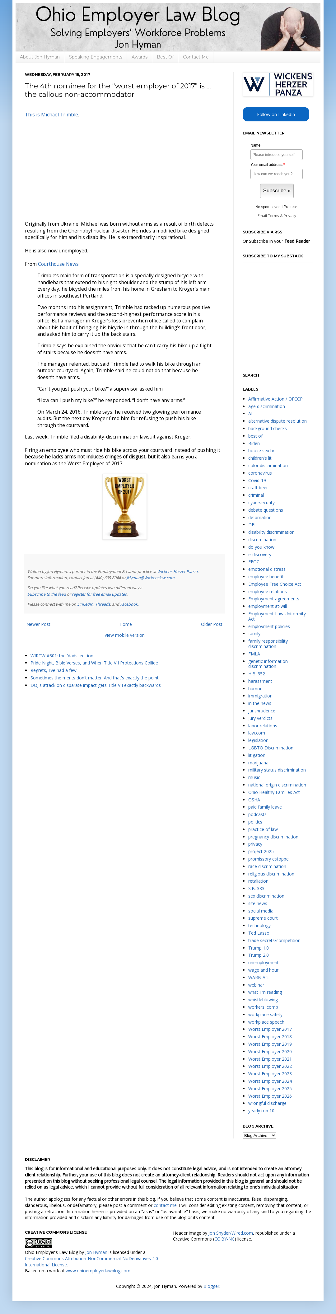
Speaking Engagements (95, 57)
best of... (256, 436)
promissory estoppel (269, 859)
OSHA (254, 800)
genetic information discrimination (268, 663)
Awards (139, 57)
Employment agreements (273, 599)
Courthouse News (58, 264)
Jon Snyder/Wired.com (230, 1233)
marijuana (258, 763)
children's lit (260, 458)
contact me (165, 1205)
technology (259, 925)
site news (257, 903)
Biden (254, 443)
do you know (261, 547)
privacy (255, 844)
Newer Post (38, 624)
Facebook (129, 604)
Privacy (290, 215)
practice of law (263, 829)
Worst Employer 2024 (270, 1081)
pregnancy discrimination (273, 837)
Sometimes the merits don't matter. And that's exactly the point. (95, 678)
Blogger (211, 1286)
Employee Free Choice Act (274, 584)
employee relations (267, 591)
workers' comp (263, 1007)
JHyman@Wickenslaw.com (151, 577)
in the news (259, 703)
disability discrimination (271, 532)
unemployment (263, 962)
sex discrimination (266, 896)
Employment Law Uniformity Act (277, 616)
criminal (256, 495)
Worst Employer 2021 (270, 1059)
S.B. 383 (256, 888)
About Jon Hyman (40, 57)
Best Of (165, 57)
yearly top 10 (261, 1111)
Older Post (211, 624)
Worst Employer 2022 (270, 1066)
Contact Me (196, 57)
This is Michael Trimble (51, 114)
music (254, 777)
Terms (273, 215)
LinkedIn (85, 604)
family (254, 633)
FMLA (254, 654)
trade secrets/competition (274, 940)
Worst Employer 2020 (270, 1051)
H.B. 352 (256, 674)
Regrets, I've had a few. (53, 670)
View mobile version (125, 635)
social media (260, 911)
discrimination (262, 539)
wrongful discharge (267, 1103)
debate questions (265, 510)
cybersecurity (261, 502)
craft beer (258, 487)
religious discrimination (271, 874)
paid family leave (265, 807)
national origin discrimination (277, 785)
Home (125, 624)
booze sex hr (261, 450)
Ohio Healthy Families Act (274, 792)
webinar (256, 985)
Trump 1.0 (258, 948)
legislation (258, 740)
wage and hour (263, 970)
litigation (256, 755)
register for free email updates (99, 594)
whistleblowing (263, 999)
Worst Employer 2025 (270, 1088)
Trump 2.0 (258, 955)
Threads (102, 604)
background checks (267, 428)
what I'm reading (265, 992)
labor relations (262, 726)
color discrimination (268, 465)
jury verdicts (260, 718)
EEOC (253, 562)
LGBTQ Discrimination (270, 748)
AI (250, 413)
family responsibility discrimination (268, 643)
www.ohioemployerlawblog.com (98, 1271)
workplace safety (265, 1014)
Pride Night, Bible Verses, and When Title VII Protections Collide (94, 663)
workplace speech (266, 1022)
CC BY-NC (224, 1239)
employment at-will (267, 606)
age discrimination (266, 406)
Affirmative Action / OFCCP (275, 399)
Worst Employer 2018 (270, 1036)
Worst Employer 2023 (270, 1074)
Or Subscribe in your (276, 241)
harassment (260, 681)
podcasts (257, 814)
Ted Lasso (258, 933)
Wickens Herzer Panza (177, 571)
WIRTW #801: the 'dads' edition (61, 656)
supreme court (263, 918)
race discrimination (267, 866)
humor (255, 689)
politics (255, 822)
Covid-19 (257, 480)
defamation (260, 517)
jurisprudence (261, 711)
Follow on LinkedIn (276, 114)
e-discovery (259, 554)
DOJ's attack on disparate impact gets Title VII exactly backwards (95, 685)
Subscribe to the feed (46, 594)
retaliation (258, 881)
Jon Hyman (96, 1252)
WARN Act (258, 977)
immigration (260, 696)
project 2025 (261, 851)
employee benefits (267, 577)
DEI (251, 525)
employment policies (269, 626)
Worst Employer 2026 (270, 1096)
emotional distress (267, 569)
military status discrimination (277, 770)
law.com (256, 733)
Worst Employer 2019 (270, 1044)
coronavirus (260, 473)
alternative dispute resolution (277, 421)
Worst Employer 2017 (270, 1029)
